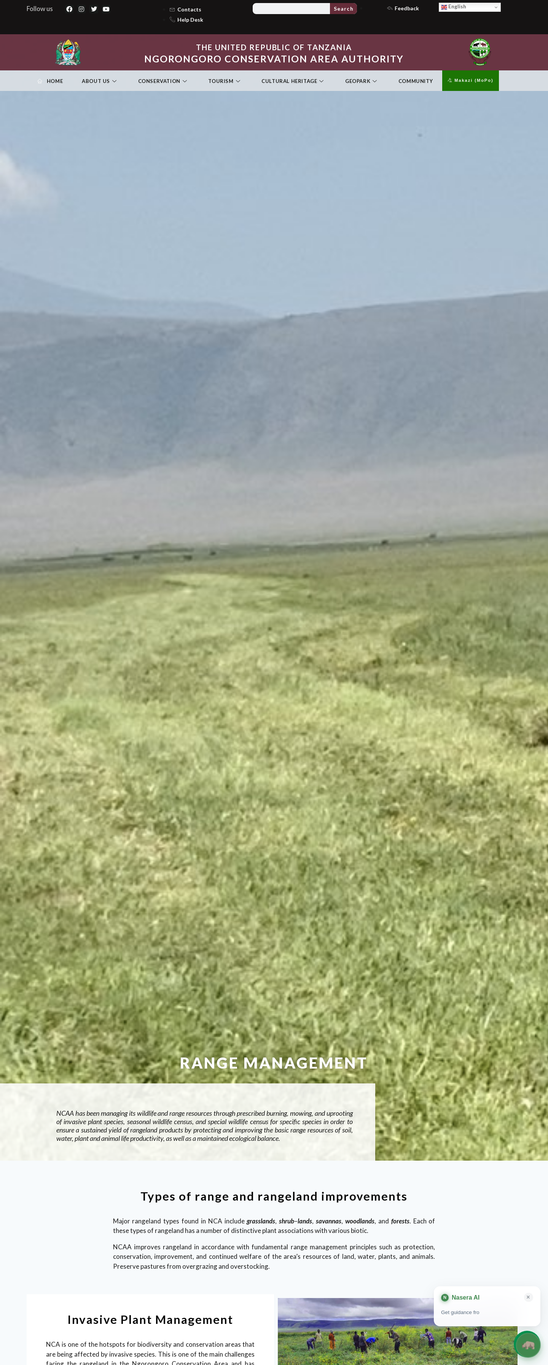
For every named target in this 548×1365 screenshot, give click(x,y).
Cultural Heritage (292, 81)
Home (50, 81)
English (453, 6)
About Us (99, 81)
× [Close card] (528, 1297)
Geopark (361, 81)
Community (415, 81)
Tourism (224, 81)
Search (344, 8)
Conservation (162, 81)
